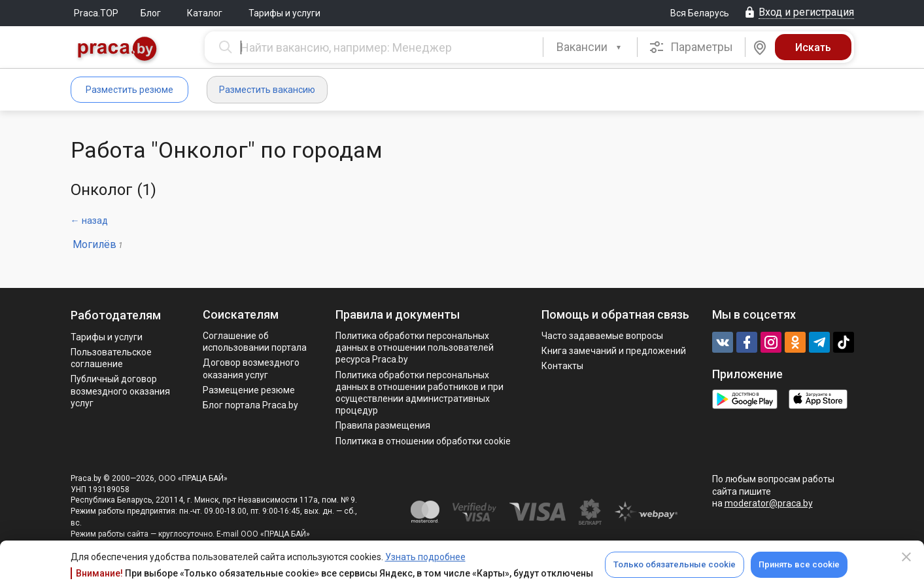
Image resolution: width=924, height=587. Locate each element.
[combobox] (590, 47)
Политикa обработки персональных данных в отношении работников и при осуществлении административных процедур (419, 393)
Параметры (691, 47)
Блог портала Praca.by (250, 405)
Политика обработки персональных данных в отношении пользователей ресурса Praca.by (414, 347)
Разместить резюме (129, 89)
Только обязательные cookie (674, 564)
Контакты (562, 366)
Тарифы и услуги (284, 13)
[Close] (906, 556)
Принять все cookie (799, 564)
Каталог (204, 13)
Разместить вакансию (267, 89)
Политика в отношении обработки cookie (423, 441)
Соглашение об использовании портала (255, 341)
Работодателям (116, 315)
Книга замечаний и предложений (613, 351)
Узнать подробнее (425, 557)
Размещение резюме (249, 390)
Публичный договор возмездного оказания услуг (120, 391)
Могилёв (94, 244)
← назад (89, 220)
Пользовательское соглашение (111, 358)
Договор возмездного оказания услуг (251, 368)
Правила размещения (382, 425)
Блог (151, 13)
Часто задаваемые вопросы (602, 335)
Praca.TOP (96, 13)
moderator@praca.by (769, 503)
